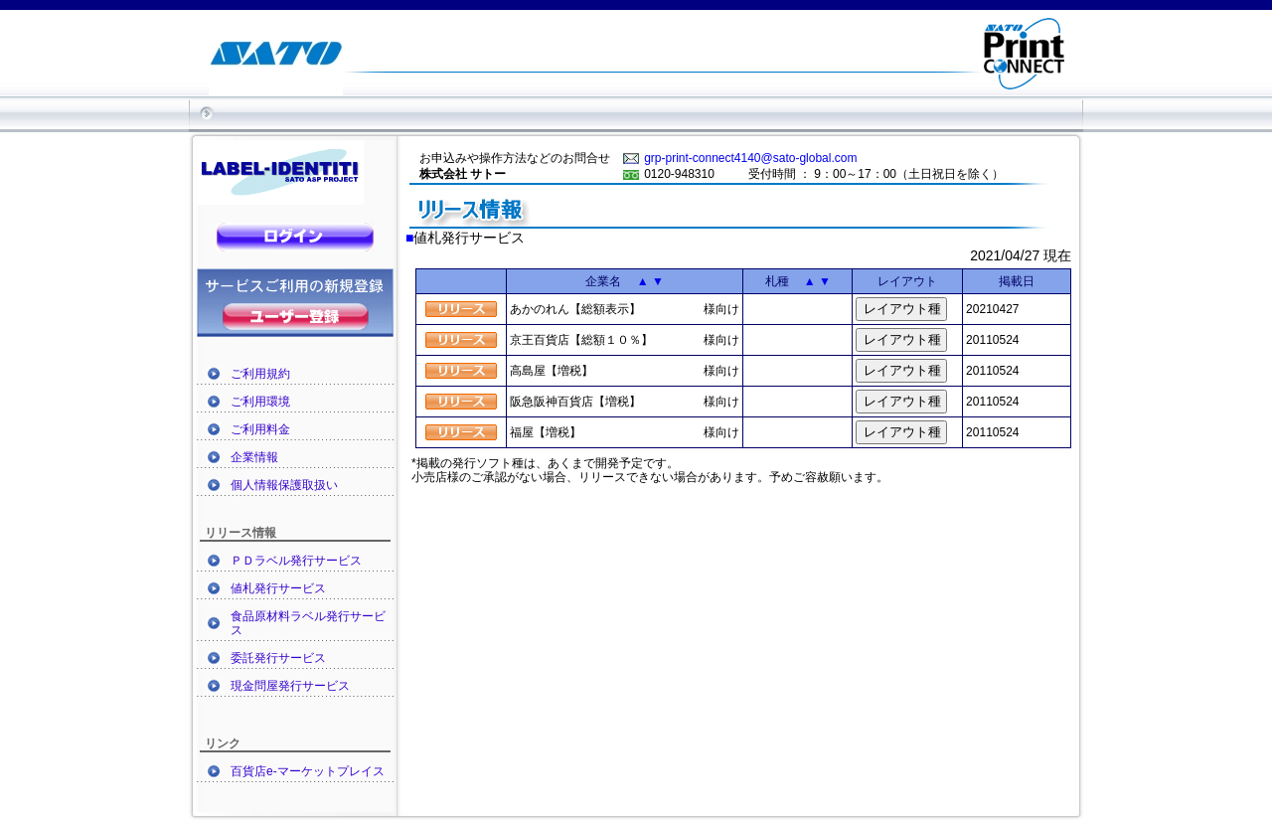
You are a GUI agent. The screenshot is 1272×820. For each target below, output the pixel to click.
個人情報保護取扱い (284, 485)
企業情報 (254, 457)
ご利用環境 (260, 402)
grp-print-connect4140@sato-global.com (750, 158)
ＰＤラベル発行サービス (296, 561)
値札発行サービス (278, 588)
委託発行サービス (278, 658)
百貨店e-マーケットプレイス (308, 771)
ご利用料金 (260, 429)
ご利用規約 (260, 374)
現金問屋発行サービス (290, 686)
